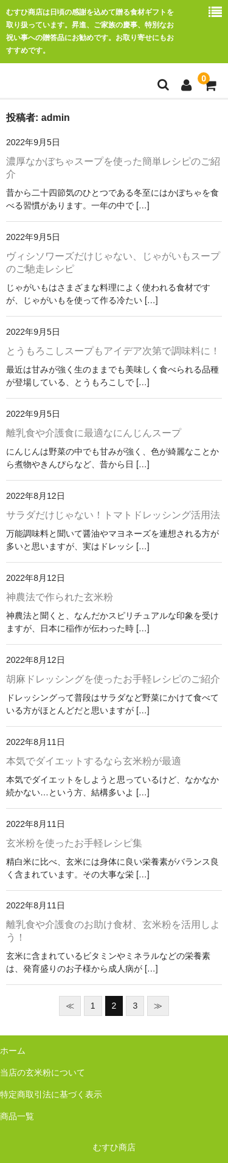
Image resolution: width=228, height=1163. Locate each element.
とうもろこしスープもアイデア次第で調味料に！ (113, 351)
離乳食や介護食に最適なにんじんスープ (93, 433)
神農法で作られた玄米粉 (59, 597)
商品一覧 (17, 1116)
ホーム (13, 1050)
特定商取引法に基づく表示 (51, 1094)
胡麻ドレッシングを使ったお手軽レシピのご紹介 (113, 679)
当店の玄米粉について (42, 1072)
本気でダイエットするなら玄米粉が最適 (93, 761)
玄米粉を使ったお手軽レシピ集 (74, 843)
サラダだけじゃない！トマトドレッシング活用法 (113, 515)
